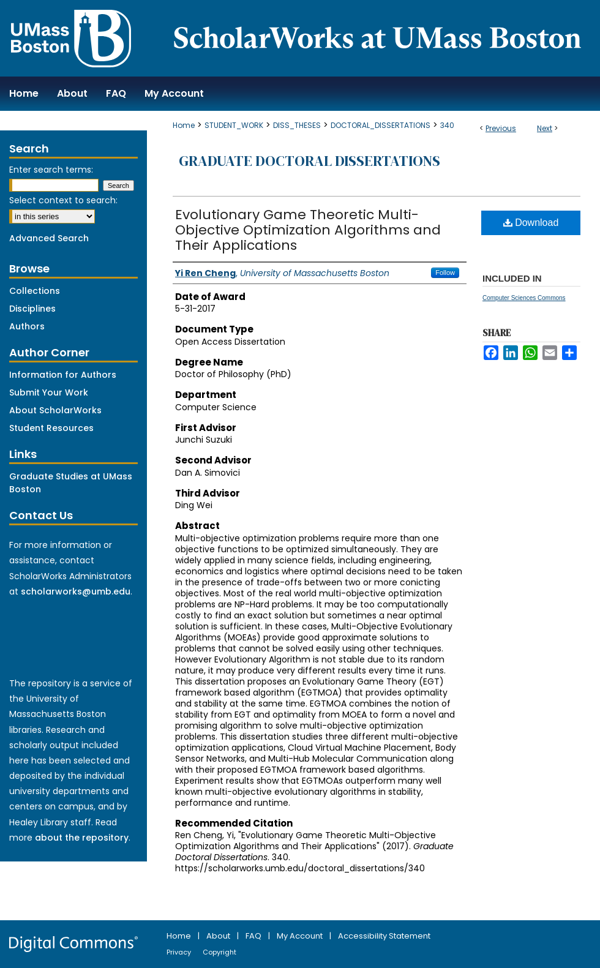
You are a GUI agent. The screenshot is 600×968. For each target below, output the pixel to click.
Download (531, 222)
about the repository (82, 837)
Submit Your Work (48, 392)
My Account (300, 936)
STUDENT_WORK (233, 125)
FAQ (254, 936)
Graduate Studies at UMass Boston (70, 482)
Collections (34, 291)
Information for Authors (62, 375)
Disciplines (32, 308)
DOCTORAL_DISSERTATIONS (380, 125)
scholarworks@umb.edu (75, 591)
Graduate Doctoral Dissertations (309, 161)
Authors (27, 326)
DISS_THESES (297, 125)
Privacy (180, 952)
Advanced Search (49, 238)
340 (447, 125)
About (219, 936)
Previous (501, 128)
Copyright (219, 952)
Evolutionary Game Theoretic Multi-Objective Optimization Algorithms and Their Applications (308, 230)
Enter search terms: (51, 169)
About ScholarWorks (55, 410)
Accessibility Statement (384, 936)
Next (544, 128)
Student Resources (51, 428)
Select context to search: (63, 200)
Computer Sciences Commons (524, 298)
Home (184, 125)
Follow (445, 272)
